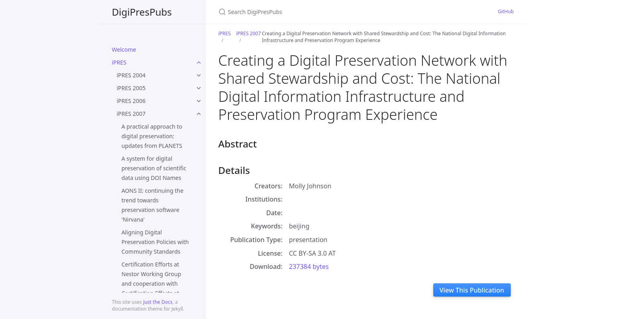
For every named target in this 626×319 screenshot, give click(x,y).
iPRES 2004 (131, 75)
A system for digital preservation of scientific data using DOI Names (154, 168)
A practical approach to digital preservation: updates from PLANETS (152, 136)
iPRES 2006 (131, 101)
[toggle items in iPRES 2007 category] (198, 113)
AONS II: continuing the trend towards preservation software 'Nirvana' (153, 205)
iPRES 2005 (131, 88)
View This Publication (472, 290)
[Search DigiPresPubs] (313, 12)
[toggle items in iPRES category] (198, 62)
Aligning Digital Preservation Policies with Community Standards (155, 241)
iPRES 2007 (131, 113)
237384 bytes (309, 266)
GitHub (506, 11)
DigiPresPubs (142, 11)
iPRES (119, 62)
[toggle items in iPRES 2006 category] (198, 101)
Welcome (124, 49)
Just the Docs (157, 302)
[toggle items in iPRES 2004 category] (198, 75)
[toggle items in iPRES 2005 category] (198, 88)
